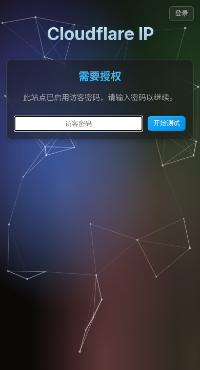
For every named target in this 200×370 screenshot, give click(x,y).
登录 (181, 13)
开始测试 (166, 123)
